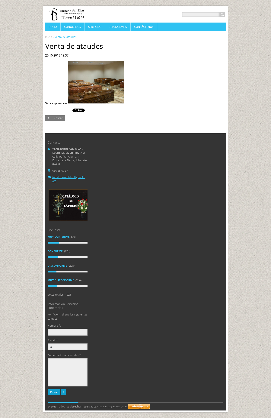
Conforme (55, 251)
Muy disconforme (61, 280)
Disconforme (58, 265)
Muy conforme (59, 236)
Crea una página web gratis (112, 406)
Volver (58, 118)
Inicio (48, 37)
